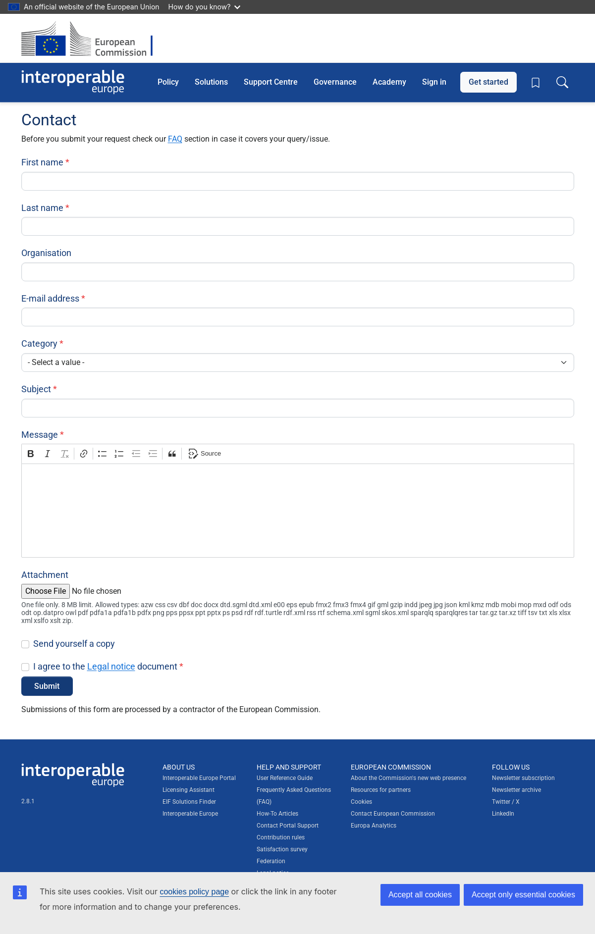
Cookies (361, 801)
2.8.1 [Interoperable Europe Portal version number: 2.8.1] (28, 801)
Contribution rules (281, 837)
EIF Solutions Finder (189, 801)
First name (42, 162)
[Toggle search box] (562, 82)
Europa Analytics (373, 825)
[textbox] (297, 511)
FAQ (175, 139)
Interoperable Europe (190, 813)
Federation (271, 861)
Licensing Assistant (188, 789)
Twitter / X (506, 801)
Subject (36, 389)
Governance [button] (335, 82)
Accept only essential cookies (523, 894)
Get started (488, 82)
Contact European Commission (393, 813)
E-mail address (50, 298)
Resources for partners (381, 789)
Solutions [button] (211, 82)
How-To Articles (277, 813)
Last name (42, 208)
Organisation (46, 253)
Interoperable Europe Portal (199, 778)
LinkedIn (503, 813)
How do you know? (204, 6)
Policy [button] (168, 82)
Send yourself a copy (74, 643)
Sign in (434, 82)
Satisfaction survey (282, 849)
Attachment (44, 575)
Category (39, 343)
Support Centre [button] (271, 82)
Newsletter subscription (523, 778)
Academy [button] (389, 82)
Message (39, 434)
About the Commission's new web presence (408, 778)
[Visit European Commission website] (91, 38)
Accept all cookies (420, 894)
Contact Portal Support (288, 825)
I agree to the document (105, 666)
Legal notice (111, 666)
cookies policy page (194, 891)
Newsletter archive (516, 789)
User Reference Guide (285, 778)
